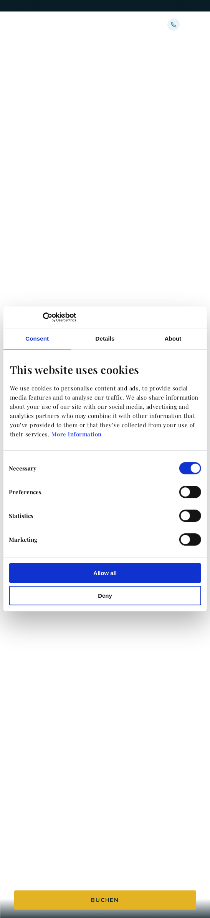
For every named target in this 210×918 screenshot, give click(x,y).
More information (76, 434)
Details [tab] (105, 338)
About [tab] (172, 338)
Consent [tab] (37, 338)
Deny (105, 595)
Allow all (105, 573)
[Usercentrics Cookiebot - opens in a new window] (42, 317)
